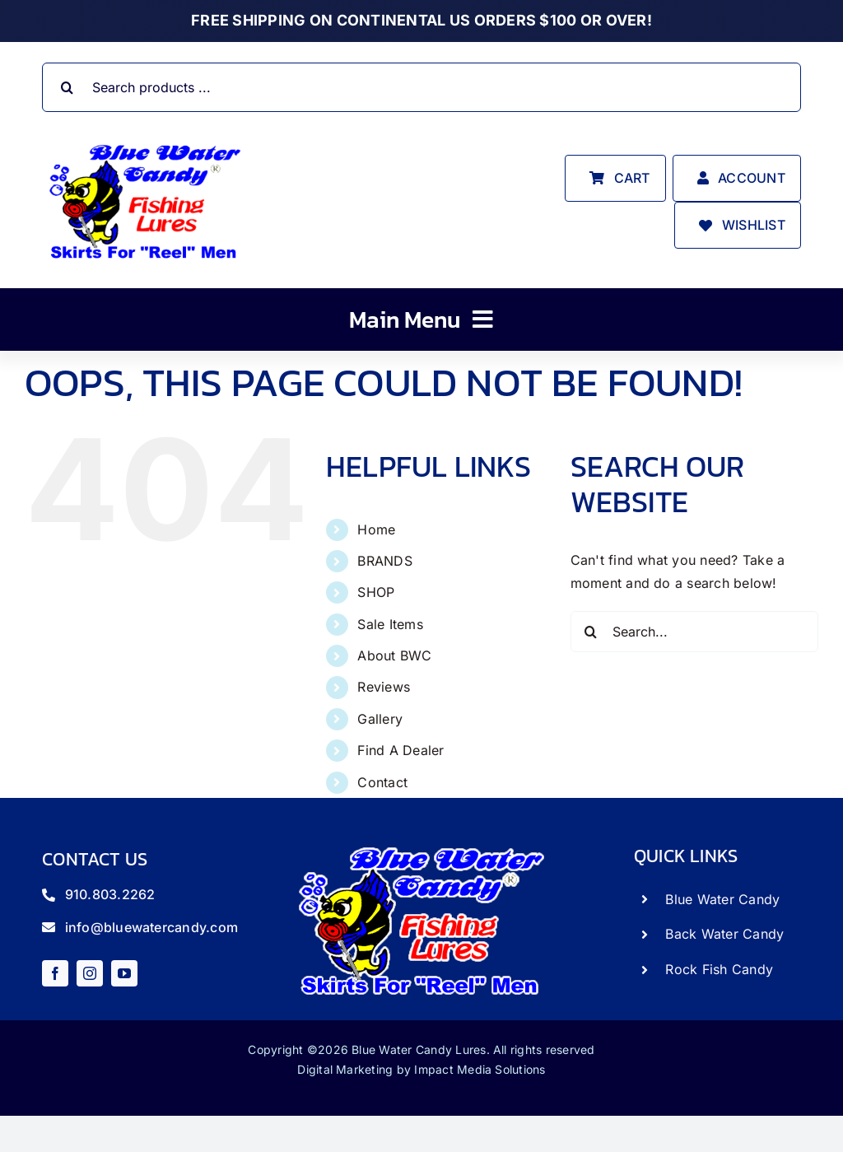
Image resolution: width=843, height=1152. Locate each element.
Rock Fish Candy (719, 969)
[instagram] (90, 973)
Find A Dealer (400, 750)
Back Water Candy (724, 934)
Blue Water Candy (722, 899)
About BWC (394, 655)
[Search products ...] (421, 87)
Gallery (380, 719)
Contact (382, 782)
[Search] (66, 87)
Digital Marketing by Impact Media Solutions (421, 1069)
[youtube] (124, 973)
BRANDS (384, 561)
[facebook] (55, 973)
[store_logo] (145, 143)
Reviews (383, 687)
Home (376, 529)
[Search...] (694, 631)
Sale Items (389, 624)
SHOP (375, 592)
